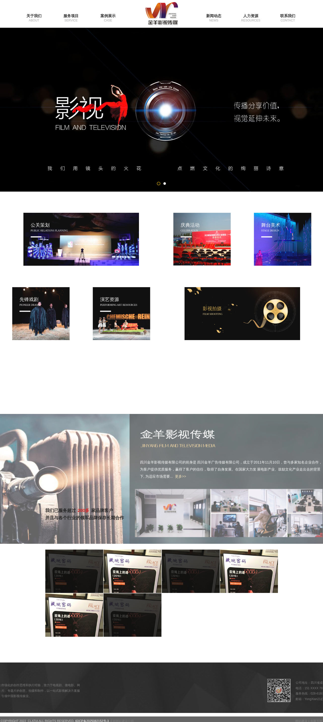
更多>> (180, 551)
